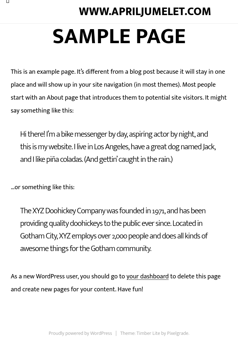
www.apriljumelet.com (145, 11)
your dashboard (148, 276)
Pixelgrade (177, 333)
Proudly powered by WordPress (80, 333)
